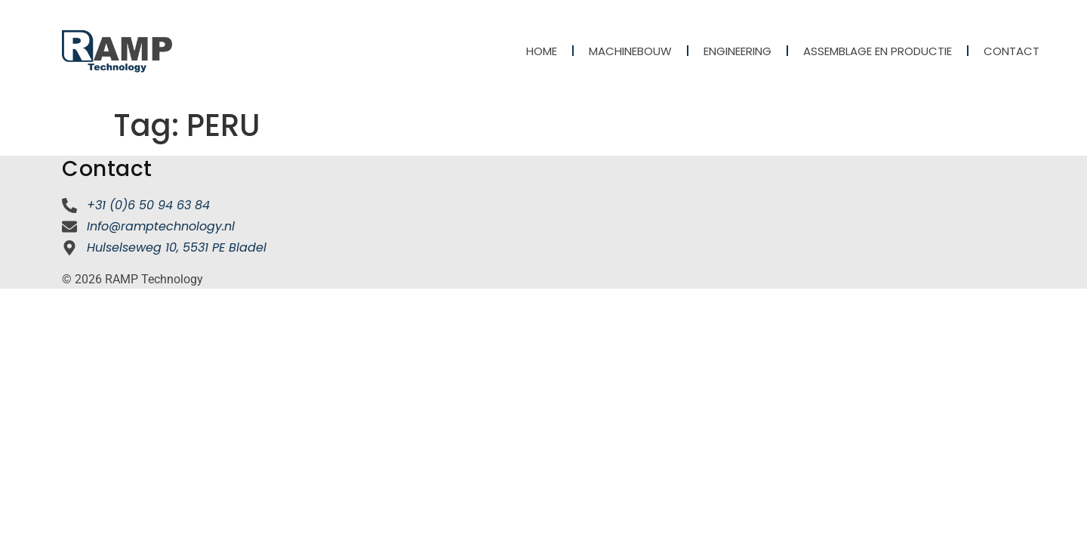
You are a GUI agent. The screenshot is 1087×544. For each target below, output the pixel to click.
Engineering (737, 51)
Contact (1011, 51)
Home (541, 51)
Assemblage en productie (877, 51)
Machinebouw (630, 51)
